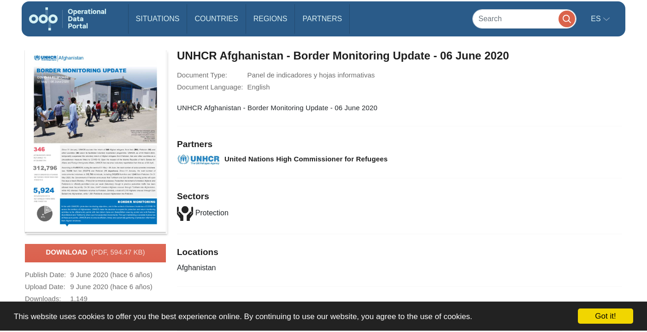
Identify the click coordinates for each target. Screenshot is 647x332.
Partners (322, 19)
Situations (158, 19)
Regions (270, 19)
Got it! (605, 316)
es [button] (597, 19)
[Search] (524, 18)
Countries (216, 19)
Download (95, 253)
